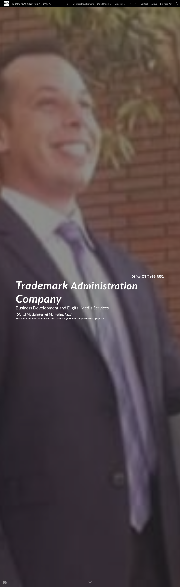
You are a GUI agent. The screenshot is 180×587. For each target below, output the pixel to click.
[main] (90, 297)
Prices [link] (131, 3)
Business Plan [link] (166, 3)
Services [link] (119, 3)
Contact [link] (144, 3)
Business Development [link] (83, 3)
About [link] (154, 3)
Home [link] (67, 3)
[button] (177, 4)
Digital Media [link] (103, 3)
